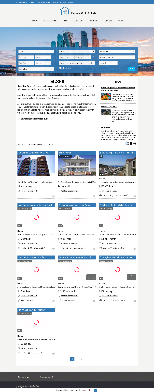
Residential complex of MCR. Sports (34, 152)
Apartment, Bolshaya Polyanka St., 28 (116, 205)
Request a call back (45, 2)
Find (131, 69)
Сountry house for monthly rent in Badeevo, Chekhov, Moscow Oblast (77, 257)
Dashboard (70, 2)
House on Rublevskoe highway (31, 310)
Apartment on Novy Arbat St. (31, 257)
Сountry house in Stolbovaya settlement (118, 257)
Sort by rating (48, 144)
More (120, 20)
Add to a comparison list (29, 191)
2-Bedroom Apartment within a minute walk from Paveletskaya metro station (118, 152)
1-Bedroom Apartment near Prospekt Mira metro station (77, 205)
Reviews (108, 20)
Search (34, 20)
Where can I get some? (109, 106)
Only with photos (67, 68)
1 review (91, 278)
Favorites (93, 20)
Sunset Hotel (65, 152)
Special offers (50, 20)
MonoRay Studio (26, 103)
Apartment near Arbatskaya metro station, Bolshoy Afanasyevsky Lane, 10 (36, 205)
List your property (22, 2)
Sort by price (22, 144)
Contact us (33, 2)
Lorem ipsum (105, 127)
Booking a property (59, 2)
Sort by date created (35, 144)
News (65, 20)
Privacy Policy (87, 390)
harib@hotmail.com (23, 388)
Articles (78, 20)
